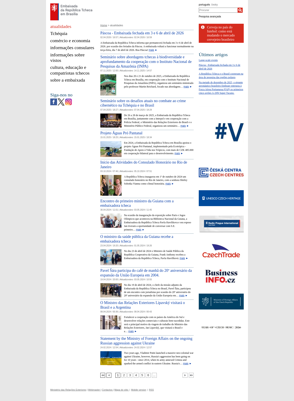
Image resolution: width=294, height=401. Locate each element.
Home (103, 25)
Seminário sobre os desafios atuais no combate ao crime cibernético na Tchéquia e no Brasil (143, 103)
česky (214, 4)
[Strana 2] (124, 375)
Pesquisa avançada (210, 16)
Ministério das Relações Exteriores (68, 390)
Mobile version (138, 390)
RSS (151, 390)
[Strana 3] (129, 375)
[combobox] (218, 10)
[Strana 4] (136, 375)
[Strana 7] (154, 375)
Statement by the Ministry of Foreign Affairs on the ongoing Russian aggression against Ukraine (146, 340)
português (204, 4)
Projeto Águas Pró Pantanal (121, 133)
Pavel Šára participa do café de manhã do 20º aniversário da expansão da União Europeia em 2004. (146, 272)
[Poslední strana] (191, 375)
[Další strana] (185, 375)
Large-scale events (208, 60)
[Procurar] (240, 10)
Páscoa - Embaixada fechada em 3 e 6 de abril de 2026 (142, 33)
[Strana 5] (142, 375)
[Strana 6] (148, 375)
